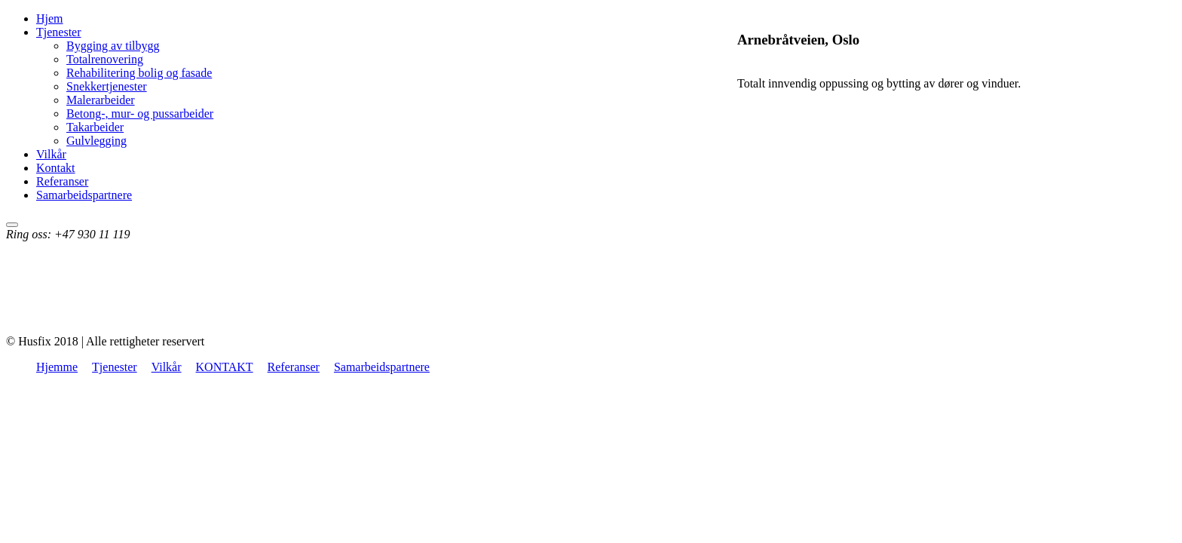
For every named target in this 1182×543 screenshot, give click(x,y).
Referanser (62, 181)
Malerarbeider (100, 100)
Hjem (49, 18)
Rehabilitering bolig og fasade (139, 72)
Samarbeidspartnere (84, 195)
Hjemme (57, 366)
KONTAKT (224, 366)
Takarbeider (95, 127)
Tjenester (58, 32)
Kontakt (55, 167)
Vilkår (51, 154)
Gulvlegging (96, 140)
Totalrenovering (104, 59)
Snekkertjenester (106, 86)
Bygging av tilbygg (113, 45)
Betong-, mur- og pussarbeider (139, 113)
